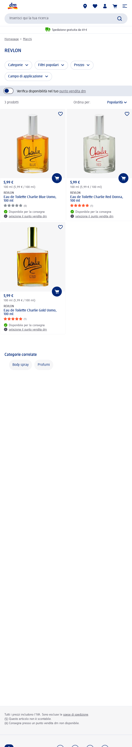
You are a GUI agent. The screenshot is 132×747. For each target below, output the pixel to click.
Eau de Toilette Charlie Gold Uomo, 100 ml (30, 312)
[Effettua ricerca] (119, 18)
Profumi (44, 365)
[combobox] (66, 18)
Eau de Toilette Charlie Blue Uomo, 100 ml (30, 199)
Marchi (27, 39)
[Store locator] (85, 6)
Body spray (20, 365)
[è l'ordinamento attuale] (110, 103)
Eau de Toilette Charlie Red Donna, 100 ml (96, 199)
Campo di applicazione (25, 76)
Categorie (15, 65)
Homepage (12, 39)
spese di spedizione (75, 714)
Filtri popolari (48, 65)
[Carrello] (115, 6)
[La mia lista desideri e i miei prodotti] (95, 6)
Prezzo (79, 65)
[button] (124, 6)
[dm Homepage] (12, 6)
